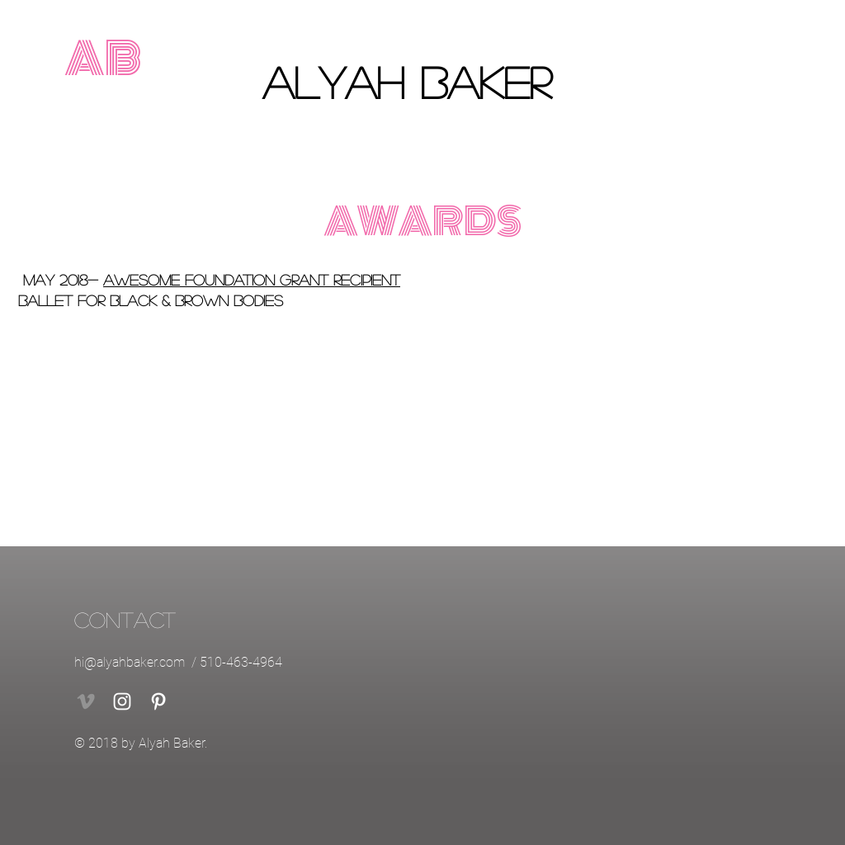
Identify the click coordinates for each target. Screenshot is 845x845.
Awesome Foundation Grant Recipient (251, 279)
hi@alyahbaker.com (129, 662)
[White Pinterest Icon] (158, 701)
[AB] (103, 59)
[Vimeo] (85, 701)
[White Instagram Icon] (122, 701)
